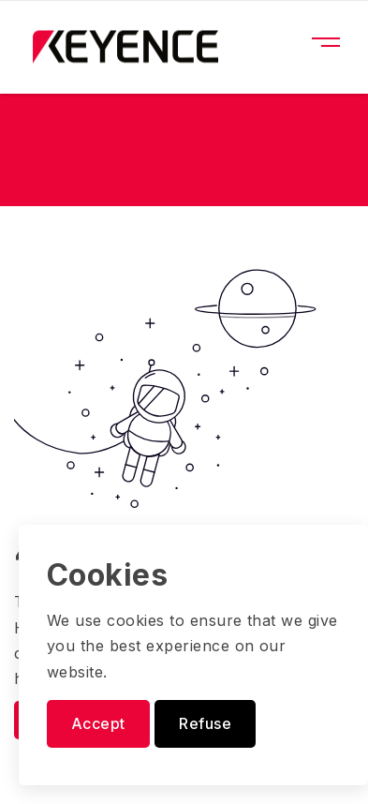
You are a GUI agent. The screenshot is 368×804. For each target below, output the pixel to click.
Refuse (205, 723)
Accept (98, 723)
